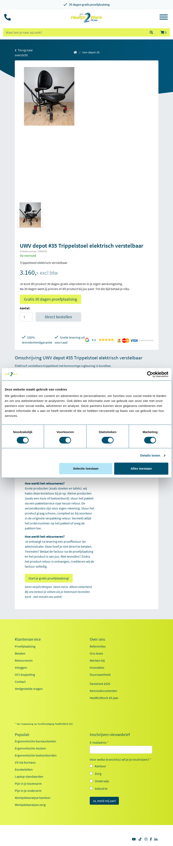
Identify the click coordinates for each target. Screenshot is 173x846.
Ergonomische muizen (30, 748)
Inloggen (21, 667)
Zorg (98, 773)
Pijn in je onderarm (28, 790)
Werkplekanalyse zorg (30, 805)
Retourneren (24, 660)
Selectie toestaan (86, 468)
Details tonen (150, 455)
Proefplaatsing (25, 646)
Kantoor (100, 766)
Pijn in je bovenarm (28, 783)
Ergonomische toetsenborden (36, 755)
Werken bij (97, 660)
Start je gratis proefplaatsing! (48, 578)
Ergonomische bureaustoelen (35, 741)
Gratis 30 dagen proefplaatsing (50, 299)
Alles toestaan (141, 468)
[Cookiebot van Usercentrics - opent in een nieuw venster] (150, 374)
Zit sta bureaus (25, 762)
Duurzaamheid (100, 674)
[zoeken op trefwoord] (74, 32)
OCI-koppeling (25, 674)
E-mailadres (99, 742)
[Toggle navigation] (163, 17)
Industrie (101, 788)
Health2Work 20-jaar (104, 698)
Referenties (98, 646)
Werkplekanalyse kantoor (33, 798)
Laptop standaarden (29, 776)
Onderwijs (102, 781)
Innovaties (97, 667)
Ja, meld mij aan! (104, 801)
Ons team (96, 653)
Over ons (97, 639)
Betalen (20, 653)
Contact (20, 681)
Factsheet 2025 (100, 684)
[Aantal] (26, 316)
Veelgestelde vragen (29, 689)
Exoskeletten (24, 769)
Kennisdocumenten (103, 691)
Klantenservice (28, 639)
